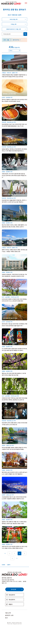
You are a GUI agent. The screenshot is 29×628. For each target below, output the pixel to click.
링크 (6, 618)
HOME (3, 564)
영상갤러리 (12, 599)
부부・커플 (6, 40)
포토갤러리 (12, 595)
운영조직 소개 (9, 615)
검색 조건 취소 (16, 39)
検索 (25, 34)
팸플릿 (11, 604)
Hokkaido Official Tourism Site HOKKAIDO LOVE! (11, 3)
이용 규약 (8, 613)
